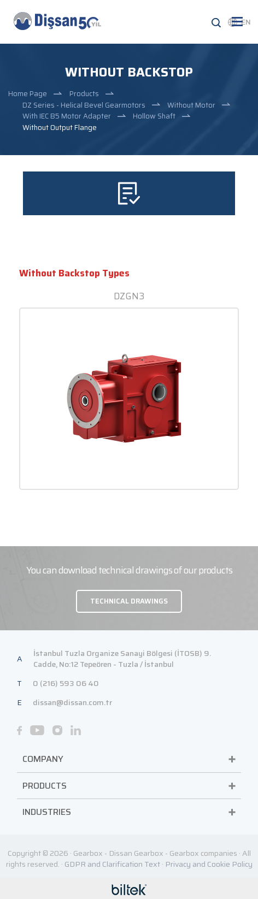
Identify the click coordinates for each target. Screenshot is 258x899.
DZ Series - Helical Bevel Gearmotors (83, 105)
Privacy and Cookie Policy (209, 864)
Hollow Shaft (154, 116)
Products (84, 93)
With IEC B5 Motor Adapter (66, 116)
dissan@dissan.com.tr (72, 702)
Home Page (27, 93)
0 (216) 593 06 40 (66, 683)
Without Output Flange (59, 127)
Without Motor (191, 105)
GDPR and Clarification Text (112, 864)
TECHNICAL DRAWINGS (129, 601)
